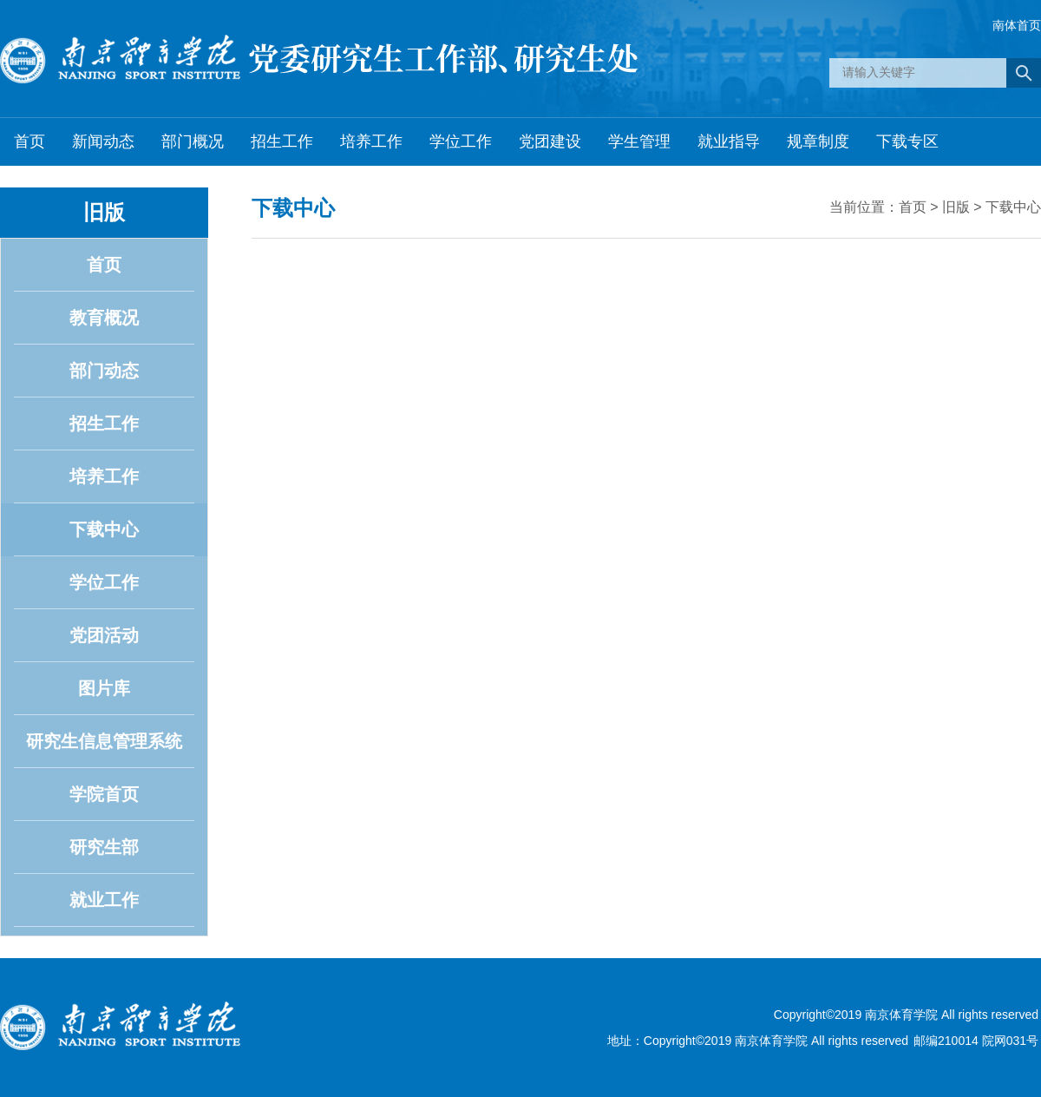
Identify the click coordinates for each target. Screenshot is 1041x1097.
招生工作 (282, 141)
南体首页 (1016, 25)
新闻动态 (103, 141)
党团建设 (550, 141)
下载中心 (1013, 207)
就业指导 (728, 141)
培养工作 (371, 141)
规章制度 (818, 141)
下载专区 (907, 141)
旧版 (956, 207)
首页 (29, 141)
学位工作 (460, 141)
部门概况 (192, 141)
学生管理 (639, 141)
